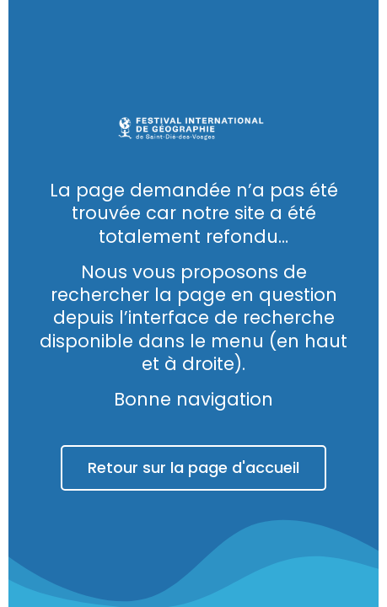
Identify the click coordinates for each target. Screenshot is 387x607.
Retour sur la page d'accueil (193, 467)
